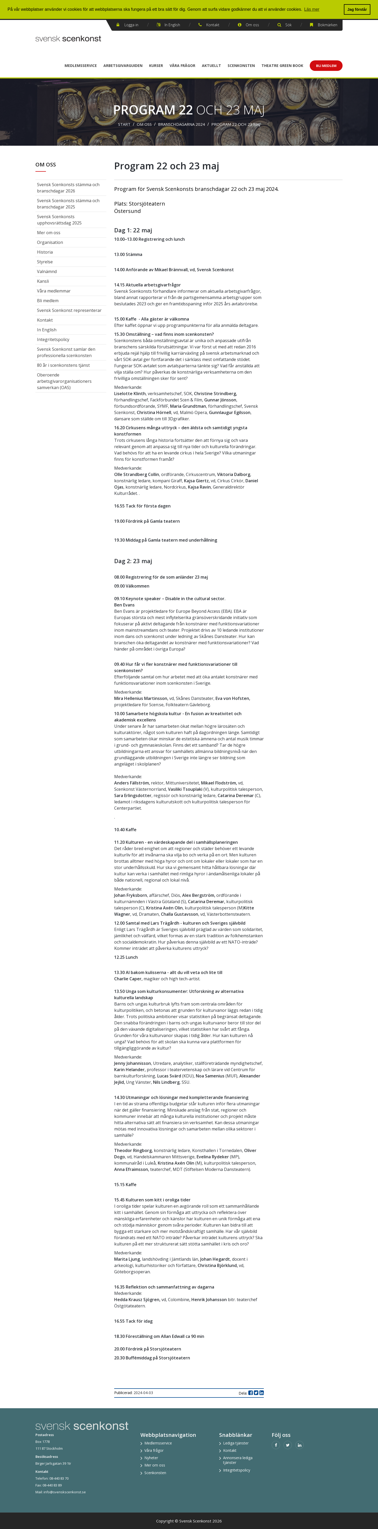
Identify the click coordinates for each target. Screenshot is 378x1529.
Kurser (156, 65)
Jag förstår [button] (357, 9)
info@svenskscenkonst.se (65, 1492)
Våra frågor (182, 65)
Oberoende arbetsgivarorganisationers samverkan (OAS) (64, 381)
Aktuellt (211, 65)
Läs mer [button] (311, 9)
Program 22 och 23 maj (235, 124)
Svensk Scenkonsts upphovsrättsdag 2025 (59, 220)
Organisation (50, 242)
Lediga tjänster (236, 1443)
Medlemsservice (81, 65)
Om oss (252, 24)
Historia (45, 252)
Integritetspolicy (53, 339)
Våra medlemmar (54, 291)
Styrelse (45, 262)
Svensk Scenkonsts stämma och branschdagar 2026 (68, 188)
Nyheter (151, 1457)
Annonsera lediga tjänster (238, 1460)
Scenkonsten (241, 65)
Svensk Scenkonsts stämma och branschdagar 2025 (68, 204)
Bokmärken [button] (327, 24)
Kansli (43, 281)
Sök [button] (288, 24)
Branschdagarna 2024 (181, 124)
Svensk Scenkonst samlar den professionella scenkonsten (66, 352)
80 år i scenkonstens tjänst (63, 365)
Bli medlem (48, 300)
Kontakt (212, 24)
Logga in (131, 24)
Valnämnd (47, 271)
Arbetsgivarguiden (123, 65)
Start (124, 124)
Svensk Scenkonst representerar (69, 310)
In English (172, 24)
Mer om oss (48, 232)
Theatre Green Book (282, 65)
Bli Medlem (326, 65)
